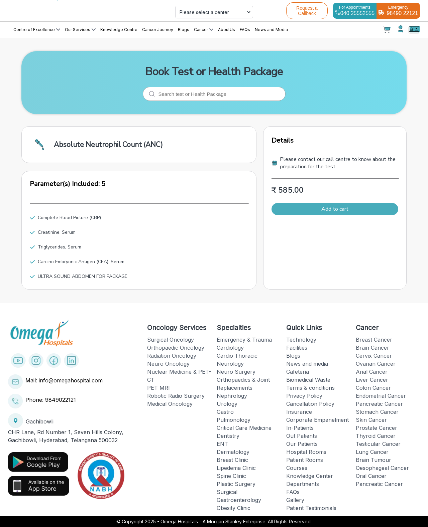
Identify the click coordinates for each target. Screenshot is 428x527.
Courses (296, 468)
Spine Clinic (231, 476)
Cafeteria (297, 371)
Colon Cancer (373, 387)
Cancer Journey (157, 29)
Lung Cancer (372, 452)
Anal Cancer (372, 371)
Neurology (230, 363)
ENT (222, 444)
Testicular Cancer (378, 444)
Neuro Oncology (168, 363)
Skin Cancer (371, 419)
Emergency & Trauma (244, 339)
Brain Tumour (373, 460)
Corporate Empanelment (317, 419)
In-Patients (300, 427)
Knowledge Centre (118, 29)
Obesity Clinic (233, 508)
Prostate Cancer (376, 427)
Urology (227, 403)
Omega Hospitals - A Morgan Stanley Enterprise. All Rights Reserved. (236, 521)
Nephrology (232, 395)
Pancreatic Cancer (379, 403)
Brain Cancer (372, 347)
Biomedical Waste (308, 379)
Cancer (203, 29)
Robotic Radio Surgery (176, 395)
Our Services (80, 29)
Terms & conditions (310, 387)
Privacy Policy (304, 395)
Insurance (299, 411)
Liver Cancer (372, 379)
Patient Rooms (304, 460)
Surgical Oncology (170, 339)
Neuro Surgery (236, 371)
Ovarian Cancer (376, 363)
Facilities (296, 347)
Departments (302, 484)
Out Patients (301, 435)
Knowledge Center (309, 476)
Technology (301, 339)
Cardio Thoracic (237, 355)
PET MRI (158, 387)
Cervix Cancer (374, 355)
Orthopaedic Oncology (175, 347)
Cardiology (230, 347)
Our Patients (302, 444)
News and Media (271, 29)
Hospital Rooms (306, 452)
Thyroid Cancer (376, 435)
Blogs (183, 29)
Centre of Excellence (36, 29)
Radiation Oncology (171, 355)
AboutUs (226, 29)
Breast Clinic (232, 460)
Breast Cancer (374, 339)
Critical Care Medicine (244, 427)
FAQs (245, 29)
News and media (307, 363)
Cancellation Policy (310, 403)
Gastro (225, 411)
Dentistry (228, 435)
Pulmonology (233, 419)
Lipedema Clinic (236, 468)
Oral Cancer (371, 476)
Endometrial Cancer (381, 395)
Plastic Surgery (236, 484)
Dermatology (233, 452)
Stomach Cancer (377, 411)
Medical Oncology (170, 403)
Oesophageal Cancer (382, 468)
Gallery (295, 500)
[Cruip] (75, 10)
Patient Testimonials (311, 508)
